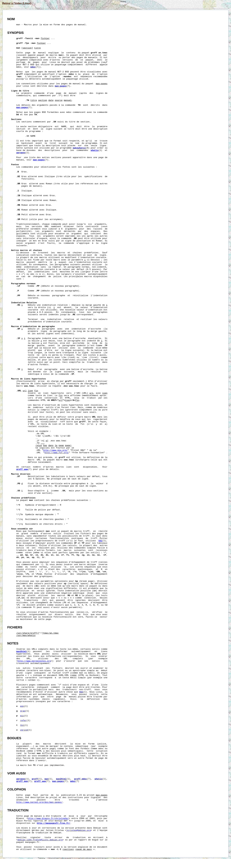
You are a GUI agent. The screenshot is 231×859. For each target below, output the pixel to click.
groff (35, 779)
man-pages (60, 86)
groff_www (22, 469)
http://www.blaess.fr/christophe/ (48, 818)
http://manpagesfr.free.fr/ (53, 823)
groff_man (22, 781)
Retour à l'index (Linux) (16, 3)
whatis (95, 150)
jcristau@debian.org (78, 830)
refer (23, 720)
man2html (21, 651)
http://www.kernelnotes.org (34, 661)
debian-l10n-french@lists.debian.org (40, 840)
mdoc (32, 67)
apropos (20, 153)
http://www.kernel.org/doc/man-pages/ (39, 802)
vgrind (24, 730)
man (46, 779)
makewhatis (79, 148)
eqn (22, 706)
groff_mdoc (80, 779)
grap (22, 711)
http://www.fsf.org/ (57, 452)
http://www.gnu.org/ (55, 450)
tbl (100, 541)
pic (22, 716)
